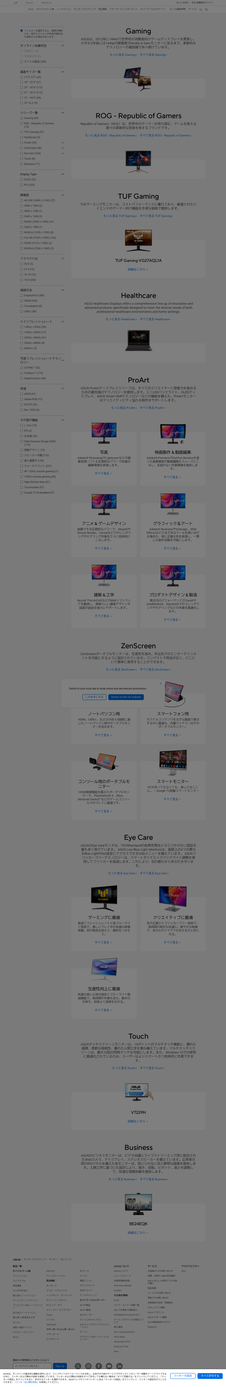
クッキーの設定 (183, 1375)
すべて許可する (210, 1375)
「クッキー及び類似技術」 (26, 1382)
